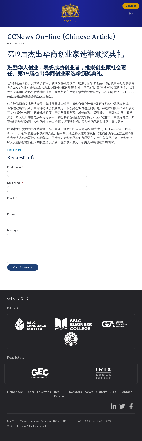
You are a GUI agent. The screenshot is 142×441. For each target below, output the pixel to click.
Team (30, 392)
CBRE (113, 392)
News (89, 392)
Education (44, 392)
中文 (131, 13)
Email (12, 198)
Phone (11, 214)
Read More (14, 150)
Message (12, 230)
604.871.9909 (83, 421)
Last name (15, 183)
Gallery (101, 392)
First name (15, 167)
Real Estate (59, 394)
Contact (131, 6)
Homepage (15, 392)
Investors (75, 392)
